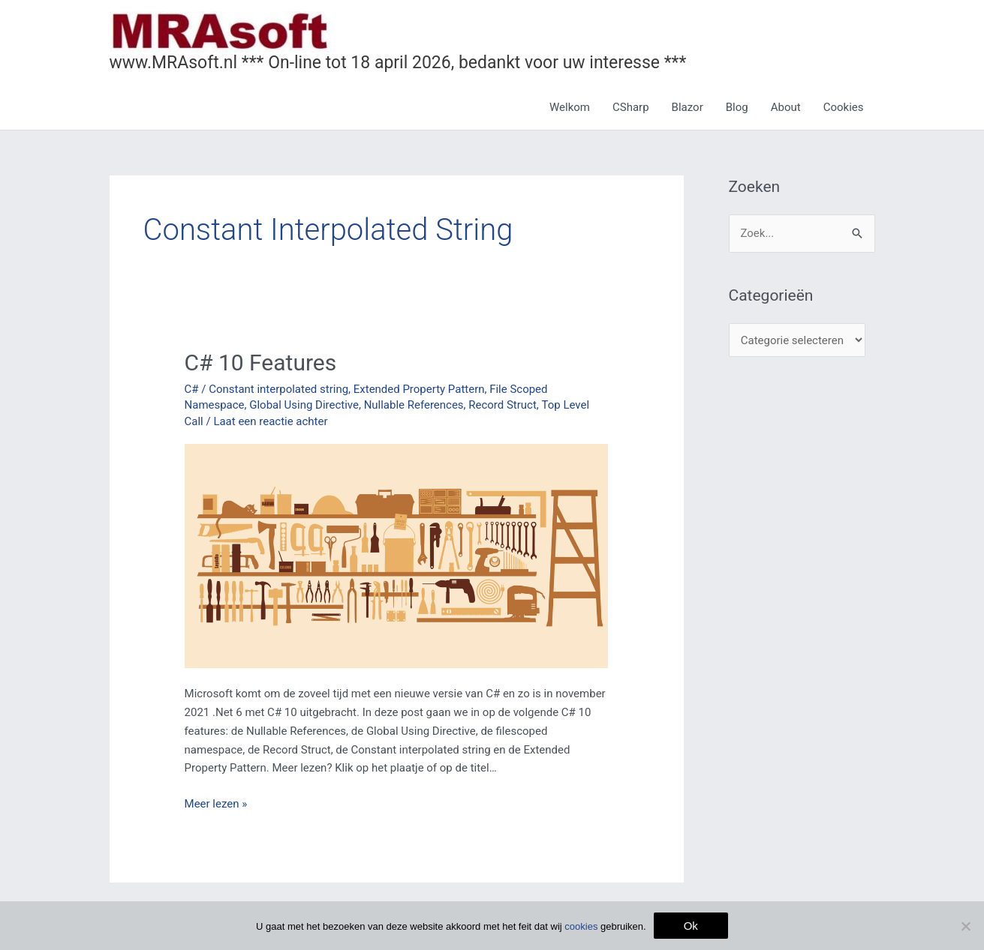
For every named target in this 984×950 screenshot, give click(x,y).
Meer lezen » (216, 803)
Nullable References (414, 405)
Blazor (687, 107)
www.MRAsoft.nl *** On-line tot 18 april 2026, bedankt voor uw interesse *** (398, 62)
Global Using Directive (304, 405)
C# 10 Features (261, 362)
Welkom (569, 107)
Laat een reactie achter (270, 421)
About (786, 107)
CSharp (630, 107)
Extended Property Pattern (419, 389)
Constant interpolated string (278, 389)
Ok (691, 925)
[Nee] (965, 926)
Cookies (843, 107)
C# (192, 389)
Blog (737, 107)
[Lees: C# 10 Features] (397, 555)
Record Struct (503, 405)
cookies (580, 926)
